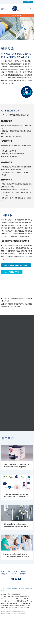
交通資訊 (8, 588)
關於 (2, 571)
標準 (9, 571)
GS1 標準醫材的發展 (11, 272)
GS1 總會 (21, 588)
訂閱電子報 (23, 574)
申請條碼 (17, 15)
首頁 (2, 588)
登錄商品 (27, 1)
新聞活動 (13, 574)
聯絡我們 (14, 588)
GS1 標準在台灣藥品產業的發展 (16, 265)
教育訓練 (4, 574)
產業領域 (23, 571)
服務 (15, 571)
